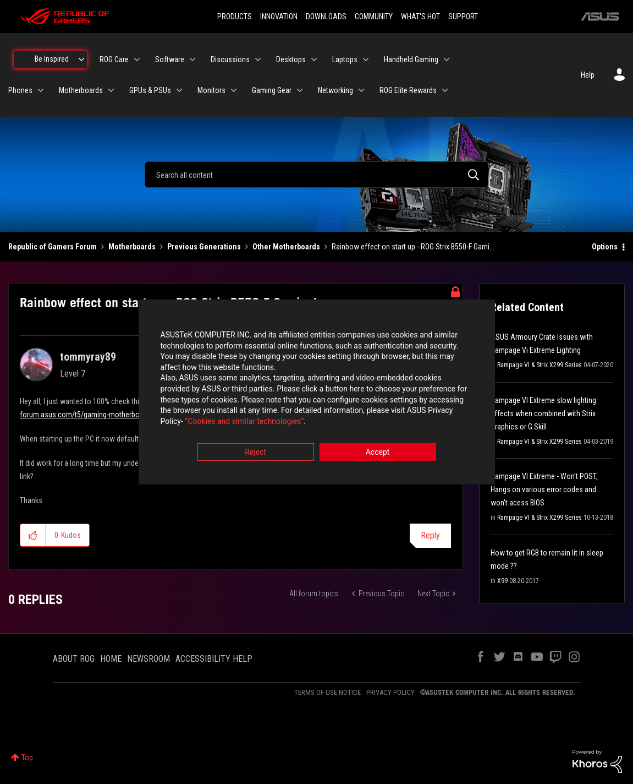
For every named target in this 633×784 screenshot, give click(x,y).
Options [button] (605, 246)
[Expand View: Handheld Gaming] (446, 59)
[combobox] (316, 174)
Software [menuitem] (169, 59)
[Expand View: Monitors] (233, 90)
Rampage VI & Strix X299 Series (539, 365)
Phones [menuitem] (20, 90)
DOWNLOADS (326, 16)
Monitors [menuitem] (211, 90)
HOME (111, 659)
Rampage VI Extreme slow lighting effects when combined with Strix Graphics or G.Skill (543, 413)
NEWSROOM (148, 659)
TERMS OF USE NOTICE (327, 692)
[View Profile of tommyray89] (88, 356)
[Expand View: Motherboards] (111, 90)
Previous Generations (204, 246)
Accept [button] (378, 453)
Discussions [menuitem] (230, 59)
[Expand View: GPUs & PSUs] (179, 90)
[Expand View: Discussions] (257, 59)
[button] (33, 535)
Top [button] (27, 757)
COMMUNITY (374, 16)
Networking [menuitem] (335, 90)
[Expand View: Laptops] (365, 59)
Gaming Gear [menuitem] (271, 90)
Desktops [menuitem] (291, 59)
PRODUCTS (234, 16)
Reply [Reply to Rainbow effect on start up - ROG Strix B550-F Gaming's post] (430, 535)
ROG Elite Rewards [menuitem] (408, 90)
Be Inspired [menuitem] (52, 59)
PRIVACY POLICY (390, 692)
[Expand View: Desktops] (314, 59)
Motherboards (132, 246)
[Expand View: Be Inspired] (81, 59)
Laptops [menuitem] (344, 59)
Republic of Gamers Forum (52, 246)
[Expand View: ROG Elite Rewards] (444, 90)
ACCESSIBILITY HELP (213, 659)
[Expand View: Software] (192, 59)
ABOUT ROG (74, 659)
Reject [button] (255, 453)
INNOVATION (279, 16)
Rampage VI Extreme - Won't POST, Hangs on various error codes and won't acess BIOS (544, 489)
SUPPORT (463, 16)
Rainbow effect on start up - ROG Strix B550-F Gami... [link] (413, 246)
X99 (502, 581)
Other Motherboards (286, 246)
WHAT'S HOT (420, 16)
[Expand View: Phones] (40, 90)
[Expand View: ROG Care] (136, 59)
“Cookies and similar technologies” (244, 421)
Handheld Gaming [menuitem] (411, 59)
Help (588, 74)
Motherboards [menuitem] (81, 90)
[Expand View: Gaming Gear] (299, 90)
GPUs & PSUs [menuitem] (150, 90)
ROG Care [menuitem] (114, 59)
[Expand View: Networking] (361, 90)
